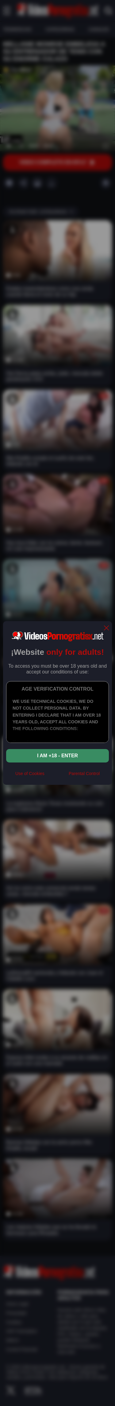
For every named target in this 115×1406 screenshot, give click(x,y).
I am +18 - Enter (57, 755)
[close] (106, 628)
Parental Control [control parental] (84, 773)
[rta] (57, 776)
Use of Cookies (29, 773)
